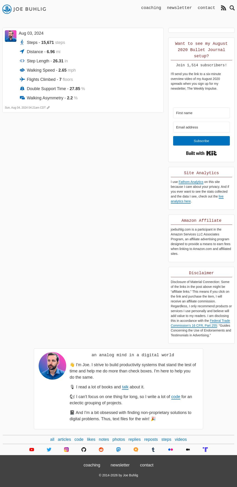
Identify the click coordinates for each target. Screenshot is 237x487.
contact (206, 7)
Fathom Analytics (191, 182)
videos (181, 439)
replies (134, 439)
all (52, 439)
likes (91, 439)
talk (125, 387)
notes (104, 439)
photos (118, 439)
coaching (151, 7)
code (175, 396)
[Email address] (201, 127)
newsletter (179, 7)
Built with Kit (201, 153)
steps (166, 439)
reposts (151, 439)
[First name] (201, 112)
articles (64, 439)
